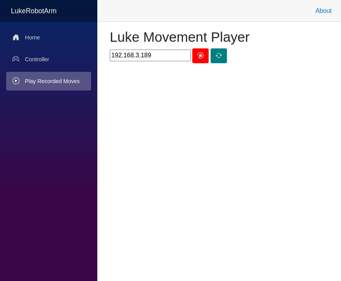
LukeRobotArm (33, 11)
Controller (30, 59)
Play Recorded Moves (46, 81)
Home (26, 37)
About (323, 10)
